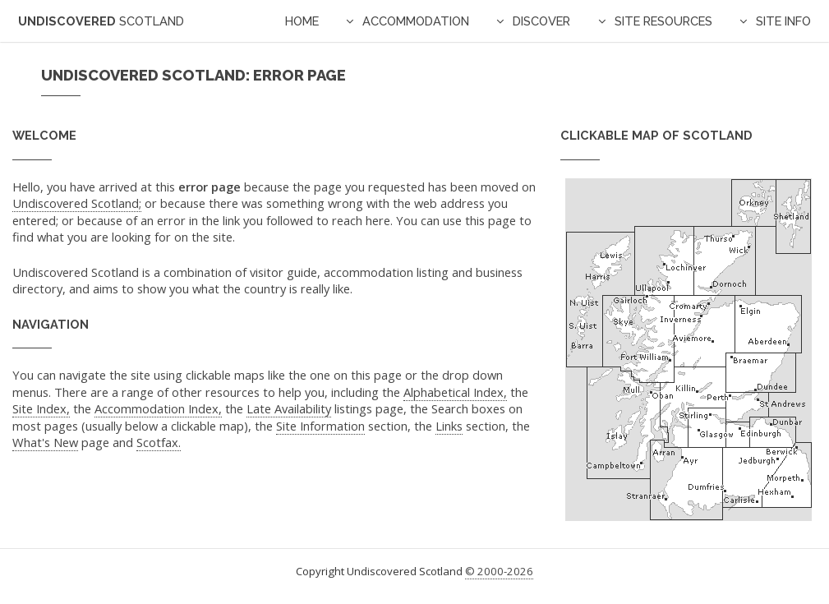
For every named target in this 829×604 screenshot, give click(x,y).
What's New (45, 442)
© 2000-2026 (499, 571)
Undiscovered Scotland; (76, 203)
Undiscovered (101, 21)
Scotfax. (158, 442)
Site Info (783, 21)
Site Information (320, 425)
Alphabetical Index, (455, 392)
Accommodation (415, 21)
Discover (541, 21)
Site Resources (663, 21)
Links (449, 425)
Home (302, 21)
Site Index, (41, 408)
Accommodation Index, (158, 408)
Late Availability (288, 408)
